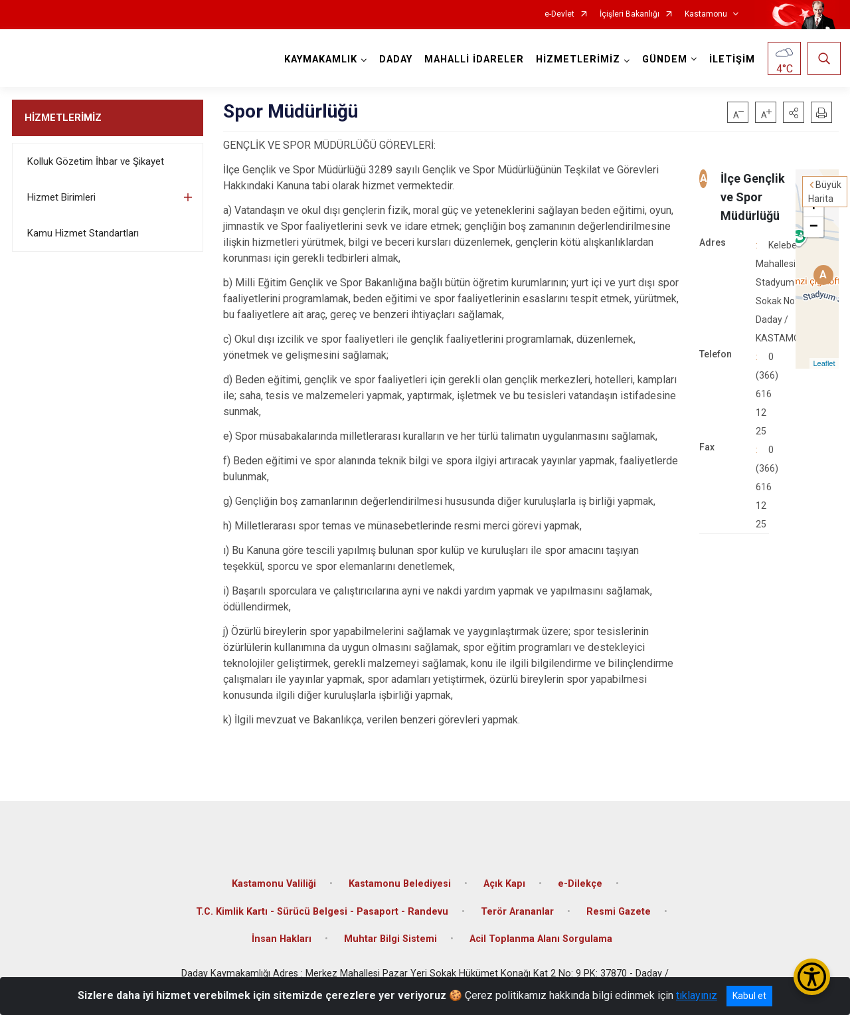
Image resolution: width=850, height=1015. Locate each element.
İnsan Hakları (281, 931)
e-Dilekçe (580, 875)
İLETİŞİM (730, 59)
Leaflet (824, 363)
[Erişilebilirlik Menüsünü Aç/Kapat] (812, 977)
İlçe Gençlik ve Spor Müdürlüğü (753, 197)
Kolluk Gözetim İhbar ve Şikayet (95, 161)
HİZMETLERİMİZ (63, 118)
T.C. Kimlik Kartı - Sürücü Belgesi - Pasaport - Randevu (322, 903)
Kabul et (749, 995)
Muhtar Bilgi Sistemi (390, 931)
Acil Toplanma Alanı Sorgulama (540, 931)
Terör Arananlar (517, 903)
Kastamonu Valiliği (274, 875)
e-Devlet (559, 14)
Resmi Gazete (618, 903)
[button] (793, 112)
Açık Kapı (504, 875)
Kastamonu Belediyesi (400, 875)
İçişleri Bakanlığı (629, 14)
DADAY (393, 59)
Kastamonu (706, 14)
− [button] (813, 227)
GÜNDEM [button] (662, 59)
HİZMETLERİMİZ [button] (576, 59)
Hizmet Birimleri (61, 197)
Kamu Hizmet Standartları (83, 233)
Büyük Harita (824, 191)
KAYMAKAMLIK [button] (318, 59)
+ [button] (813, 207)
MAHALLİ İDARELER (472, 59)
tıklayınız (696, 995)
